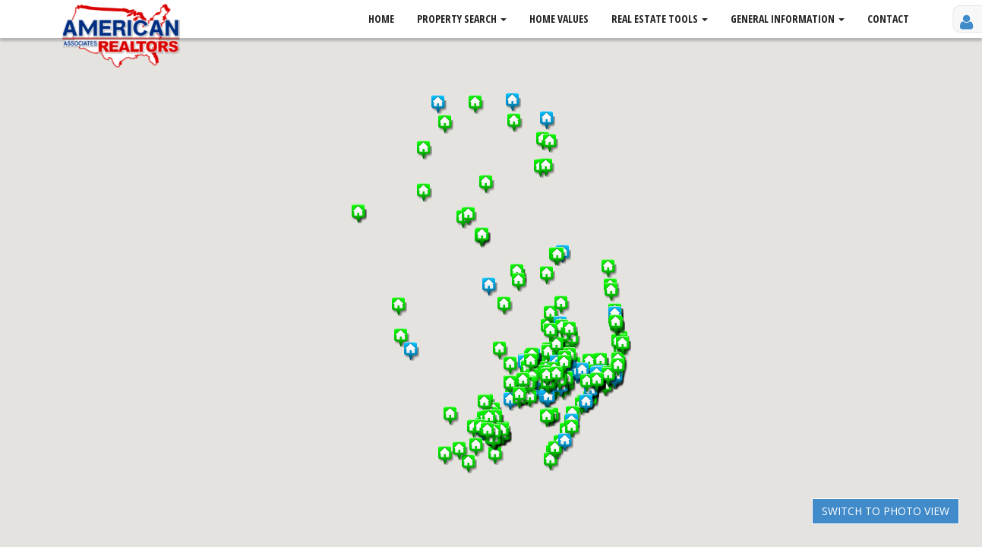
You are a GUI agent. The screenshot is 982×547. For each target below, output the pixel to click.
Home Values (559, 18)
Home (381, 18)
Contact (888, 18)
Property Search (462, 18)
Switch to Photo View (885, 511)
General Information (788, 18)
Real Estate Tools (659, 18)
